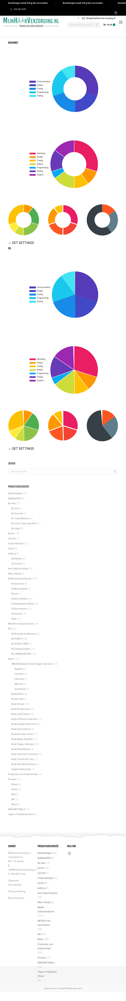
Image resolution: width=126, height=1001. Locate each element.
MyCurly (19, 684)
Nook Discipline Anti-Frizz (24, 724)
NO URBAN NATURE (21, 654)
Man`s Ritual (14, 573)
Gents (11, 548)
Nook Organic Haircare (22, 744)
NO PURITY (17, 639)
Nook (10, 659)
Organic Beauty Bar (21, 769)
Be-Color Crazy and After (24, 523)
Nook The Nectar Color (22, 759)
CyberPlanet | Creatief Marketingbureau (63, 988)
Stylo (13, 618)
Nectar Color (17, 699)
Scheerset (16, 613)
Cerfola (12, 538)
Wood (14, 804)
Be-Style (15, 528)
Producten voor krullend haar (22, 774)
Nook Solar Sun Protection (24, 754)
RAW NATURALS (16, 809)
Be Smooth (17, 513)
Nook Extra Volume (21, 729)
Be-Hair (12, 503)
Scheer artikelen (19, 598)
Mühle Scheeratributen (20, 578)
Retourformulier (16, 898)
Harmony (19, 679)
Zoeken (114, 471)
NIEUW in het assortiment (21, 623)
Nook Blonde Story (20, 709)
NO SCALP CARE (19, 644)
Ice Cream (16, 563)
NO (9, 628)
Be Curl (15, 508)
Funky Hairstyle (15, 543)
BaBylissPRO (14, 498)
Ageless (19, 669)
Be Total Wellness (20, 518)
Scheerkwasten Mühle (22, 603)
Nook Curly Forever (20, 714)
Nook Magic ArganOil (21, 739)
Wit (13, 799)
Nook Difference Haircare (24, 719)
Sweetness (20, 689)
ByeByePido (17, 694)
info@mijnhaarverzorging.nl (22, 870)
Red (13, 794)
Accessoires (17, 583)
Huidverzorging (19, 588)
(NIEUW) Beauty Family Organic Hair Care (32, 664)
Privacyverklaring (17, 891)
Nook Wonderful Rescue (23, 764)
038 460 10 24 (17, 874)
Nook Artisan (17, 704)
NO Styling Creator (20, 649)
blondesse (16, 558)
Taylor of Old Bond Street (21, 814)
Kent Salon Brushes (18, 568)
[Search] (84, 25)
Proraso (12, 779)
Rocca (14, 593)
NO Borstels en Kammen (23, 633)
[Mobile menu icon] (121, 22)
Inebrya (12, 553)
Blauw (14, 784)
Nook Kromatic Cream (22, 734)
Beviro (11, 533)
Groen (14, 789)
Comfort (19, 674)
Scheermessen (19, 608)
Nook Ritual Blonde (20, 749)
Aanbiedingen (15, 493)
